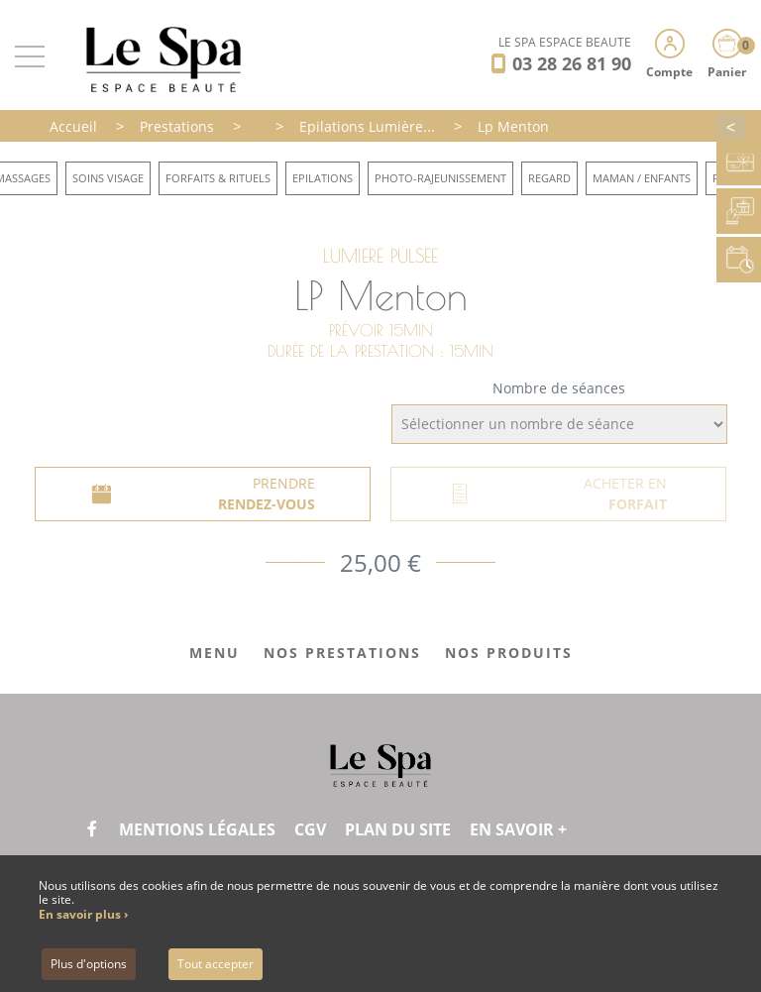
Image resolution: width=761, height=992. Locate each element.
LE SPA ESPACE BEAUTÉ (564, 42)
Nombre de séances (558, 388)
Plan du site (398, 829)
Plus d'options (89, 963)
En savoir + (518, 829)
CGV (310, 829)
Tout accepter (215, 963)
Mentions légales (197, 829)
